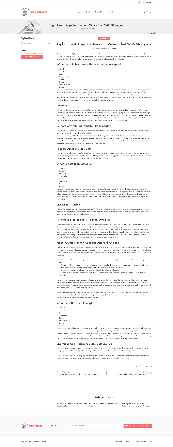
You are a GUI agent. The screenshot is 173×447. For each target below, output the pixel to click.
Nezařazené (90, 28)
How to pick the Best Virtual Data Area (103, 404)
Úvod (79, 12)
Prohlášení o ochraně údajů (142, 441)
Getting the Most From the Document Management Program (135, 404)
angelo (97, 48)
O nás (88, 12)
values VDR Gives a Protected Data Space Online (72, 404)
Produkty (99, 12)
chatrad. (73, 295)
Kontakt (110, 12)
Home (81, 28)
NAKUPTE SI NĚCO (32, 57)
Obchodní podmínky (122, 441)
